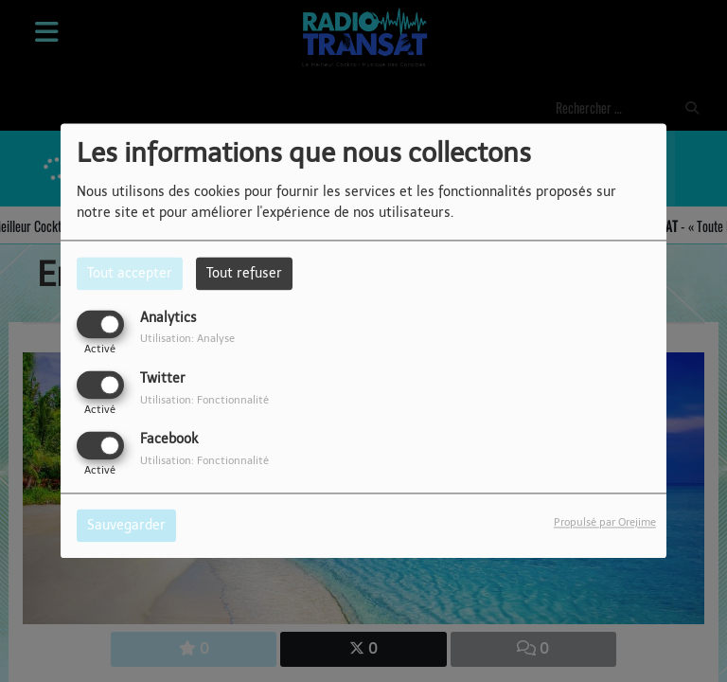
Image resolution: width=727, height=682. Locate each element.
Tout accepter (129, 273)
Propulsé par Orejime (605, 522)
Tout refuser (244, 273)
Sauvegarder (126, 526)
